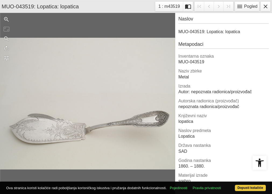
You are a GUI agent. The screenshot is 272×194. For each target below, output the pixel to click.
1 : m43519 (170, 6)
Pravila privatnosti (220, 178)
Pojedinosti (192, 178)
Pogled (246, 6)
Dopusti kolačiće (235, 185)
